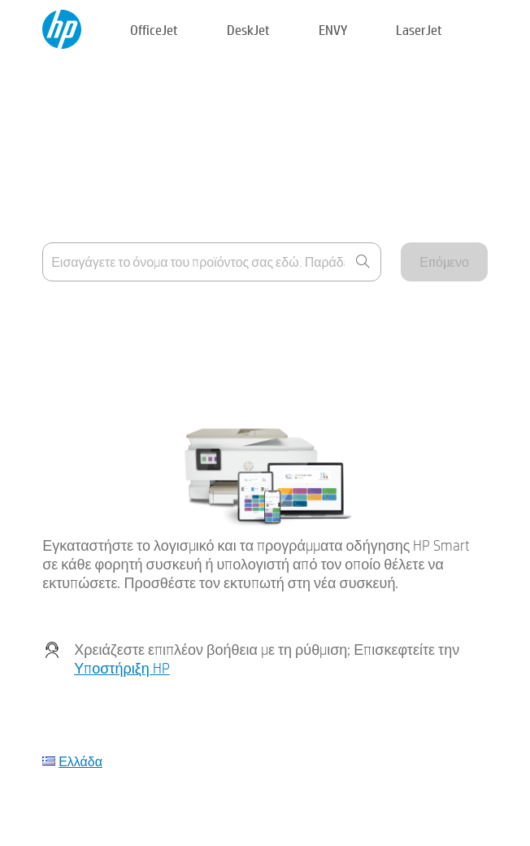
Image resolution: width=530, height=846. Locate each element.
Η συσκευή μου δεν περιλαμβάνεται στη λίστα (167, 355)
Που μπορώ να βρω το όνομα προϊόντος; (154, 315)
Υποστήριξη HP (122, 668)
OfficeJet (154, 29)
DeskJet (248, 29)
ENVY (333, 29)
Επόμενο (444, 261)
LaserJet (419, 29)
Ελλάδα (80, 761)
